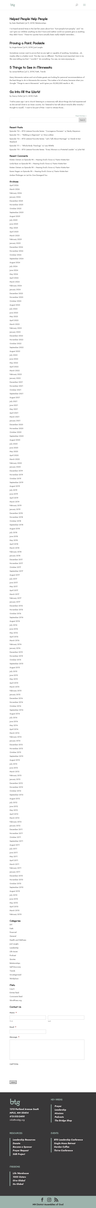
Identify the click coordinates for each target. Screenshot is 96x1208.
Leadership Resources (24, 1139)
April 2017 (14, 590)
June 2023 (14, 312)
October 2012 (15, 791)
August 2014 (15, 713)
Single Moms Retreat (64, 1143)
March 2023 (15, 324)
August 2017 (15, 575)
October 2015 (15, 659)
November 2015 (16, 656)
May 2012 (14, 810)
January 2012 (15, 825)
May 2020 (14, 451)
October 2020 (15, 432)
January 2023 (15, 332)
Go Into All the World (25, 92)
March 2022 (15, 370)
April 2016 (14, 636)
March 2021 (14, 417)
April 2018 (14, 544)
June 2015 (14, 675)
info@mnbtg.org (17, 1120)
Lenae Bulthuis (18, 71)
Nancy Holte (17, 96)
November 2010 (16, 879)
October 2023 (15, 301)
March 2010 (14, 910)
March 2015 (14, 687)
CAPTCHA (14, 1064)
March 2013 (14, 771)
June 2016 (14, 629)
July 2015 (13, 671)
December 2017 (16, 559)
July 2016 (13, 625)
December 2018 (16, 513)
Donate (16, 1143)
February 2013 (15, 775)
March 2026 (15, 189)
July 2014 (13, 717)
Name (13, 1013)
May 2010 (14, 903)
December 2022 (16, 335)
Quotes (13, 959)
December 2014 (16, 698)
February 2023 (16, 328)
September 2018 (16, 524)
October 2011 (15, 837)
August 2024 (15, 262)
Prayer (58, 1106)
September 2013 (16, 756)
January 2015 (15, 694)
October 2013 (15, 752)
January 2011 (15, 872)
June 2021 (14, 405)
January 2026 (15, 197)
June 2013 (14, 768)
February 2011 (15, 868)
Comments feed (16, 996)
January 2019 (15, 509)
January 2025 (15, 243)
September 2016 (16, 617)
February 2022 (16, 374)
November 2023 (16, 297)
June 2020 (14, 447)
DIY (11, 924)
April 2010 (14, 906)
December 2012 (16, 783)
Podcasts (59, 1117)
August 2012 (15, 798)
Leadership (14, 948)
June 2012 (14, 806)
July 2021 (13, 401)
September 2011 (16, 841)
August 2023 (15, 305)
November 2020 (16, 428)
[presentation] (29, 1072)
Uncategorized (15, 974)
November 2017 (16, 563)
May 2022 (14, 363)
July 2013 (13, 764)
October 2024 (15, 255)
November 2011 (16, 833)
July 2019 (13, 490)
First (11, 1021)
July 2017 (13, 579)
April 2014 (14, 729)
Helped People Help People (29, 19)
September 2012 (16, 794)
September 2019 (16, 482)
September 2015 (16, 663)
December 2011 (16, 829)
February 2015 (15, 690)
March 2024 (15, 282)
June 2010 (14, 899)
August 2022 (15, 351)
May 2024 (14, 274)
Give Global (19, 1180)
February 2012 (16, 822)
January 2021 (15, 420)
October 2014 (15, 706)
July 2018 (13, 532)
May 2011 (14, 856)
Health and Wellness (18, 940)
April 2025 (14, 231)
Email (13, 1027)
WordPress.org (16, 1000)
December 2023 (16, 293)
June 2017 (14, 582)
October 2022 (15, 343)
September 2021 (16, 393)
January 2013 (15, 779)
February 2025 (16, 239)
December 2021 (16, 382)
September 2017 (16, 571)
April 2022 (14, 366)
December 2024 (16, 247)
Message (14, 1037)
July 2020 (14, 444)
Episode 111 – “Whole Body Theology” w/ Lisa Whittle (32, 145)
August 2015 (15, 667)
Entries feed (14, 992)
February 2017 (15, 598)
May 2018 (14, 540)
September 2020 (17, 436)
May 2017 (14, 586)
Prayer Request (20, 1150)
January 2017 (15, 602)
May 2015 (14, 679)
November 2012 (16, 787)
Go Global (18, 1184)
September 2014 (16, 710)
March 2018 (14, 548)
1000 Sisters (19, 1177)
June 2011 (14, 852)
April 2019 (14, 498)
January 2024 (15, 289)
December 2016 (16, 606)
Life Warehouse (21, 1173)
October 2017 (15, 567)
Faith (37, 71)
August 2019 (15, 486)
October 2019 (15, 478)
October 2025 (15, 208)
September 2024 (17, 258)
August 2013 (15, 760)
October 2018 (15, 521)
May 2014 (14, 725)
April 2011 (14, 860)
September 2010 (16, 887)
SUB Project (19, 1154)
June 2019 (14, 494)
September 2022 (17, 347)
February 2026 (16, 193)
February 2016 (16, 644)
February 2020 (16, 463)
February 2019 (16, 505)
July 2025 (13, 220)
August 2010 (15, 891)
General (13, 936)
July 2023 (13, 309)
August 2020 (15, 440)
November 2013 (16, 748)
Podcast (13, 955)
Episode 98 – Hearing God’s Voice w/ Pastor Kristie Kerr (47, 159)
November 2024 (16, 251)
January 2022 (15, 378)
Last (49, 1021)
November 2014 (16, 702)
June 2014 (14, 721)
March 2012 (14, 818)
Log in (12, 989)
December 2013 (16, 744)
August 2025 (15, 216)
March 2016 (14, 640)
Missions (58, 1113)
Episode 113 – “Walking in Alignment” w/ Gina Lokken (32, 135)
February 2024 (16, 285)
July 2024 (14, 266)
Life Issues (14, 951)
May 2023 (14, 316)
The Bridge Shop (63, 1120)
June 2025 (14, 224)
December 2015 (16, 652)
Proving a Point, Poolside (27, 43)
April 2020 (14, 455)
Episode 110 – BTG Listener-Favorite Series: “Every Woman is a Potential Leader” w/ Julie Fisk (47, 149)
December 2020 (16, 424)
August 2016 (15, 621)
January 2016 (15, 648)
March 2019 (14, 501)
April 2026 (14, 185)
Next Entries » (81, 116)
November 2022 (16, 339)
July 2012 (13, 802)
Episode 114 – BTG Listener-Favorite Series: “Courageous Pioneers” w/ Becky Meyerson (45, 131)
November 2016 (16, 609)
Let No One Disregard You (36, 175)
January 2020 (15, 467)
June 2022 (14, 359)
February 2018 (15, 552)
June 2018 (14, 536)
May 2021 (14, 409)
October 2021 (15, 390)
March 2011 (14, 864)
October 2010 (15, 883)
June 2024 (14, 270)
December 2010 (16, 876)
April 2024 (14, 278)
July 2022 (14, 355)
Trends (43, 71)
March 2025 (15, 235)
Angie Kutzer (17, 47)
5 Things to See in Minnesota (31, 67)
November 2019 (16, 474)
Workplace (14, 978)
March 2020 (15, 459)
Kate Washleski (18, 23)
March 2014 (14, 733)
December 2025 (16, 201)
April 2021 (14, 413)
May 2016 (14, 633)
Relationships (41, 23)
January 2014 (15, 741)
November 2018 (16, 517)
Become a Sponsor (22, 1147)
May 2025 (14, 228)
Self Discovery (15, 967)
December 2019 (16, 470)
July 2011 (13, 848)
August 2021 (15, 397)
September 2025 (16, 212)
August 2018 (15, 528)
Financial (13, 932)
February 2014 (16, 737)
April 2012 (14, 814)
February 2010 (16, 914)
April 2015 (14, 683)
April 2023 (14, 320)
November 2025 (16, 204)
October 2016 (15, 613)
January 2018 (15, 555)
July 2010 (13, 895)
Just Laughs (38, 47)
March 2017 (14, 594)
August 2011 (15, 845)
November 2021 (16, 386)
